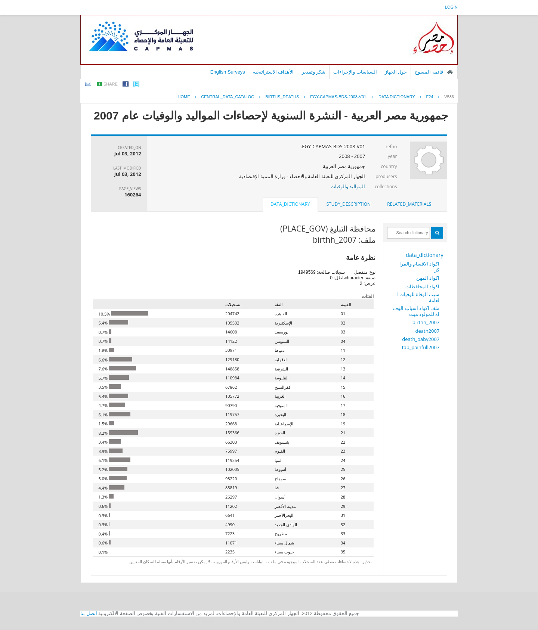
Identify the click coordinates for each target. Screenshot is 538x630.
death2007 (427, 331)
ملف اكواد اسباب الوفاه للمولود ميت (416, 311)
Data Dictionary (396, 96)
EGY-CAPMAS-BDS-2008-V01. (338, 96)
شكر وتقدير (314, 72)
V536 (449, 96)
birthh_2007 (426, 322)
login (451, 7)
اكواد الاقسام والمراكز (419, 267)
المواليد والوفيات (348, 186)
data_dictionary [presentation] (290, 204)
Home (184, 96)
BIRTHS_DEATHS (282, 96)
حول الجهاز (396, 72)
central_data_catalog (227, 96)
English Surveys (227, 72)
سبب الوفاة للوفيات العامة (417, 297)
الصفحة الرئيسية (450, 72)
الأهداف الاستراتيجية (273, 72)
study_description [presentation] (349, 204)
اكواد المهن (427, 278)
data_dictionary (424, 254)
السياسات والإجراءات (355, 72)
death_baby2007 (420, 339)
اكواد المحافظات (422, 286)
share (110, 84)
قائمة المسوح (429, 72)
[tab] (409, 204)
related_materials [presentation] (409, 204)
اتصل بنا (88, 613)
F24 (429, 96)
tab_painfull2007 (421, 347)
